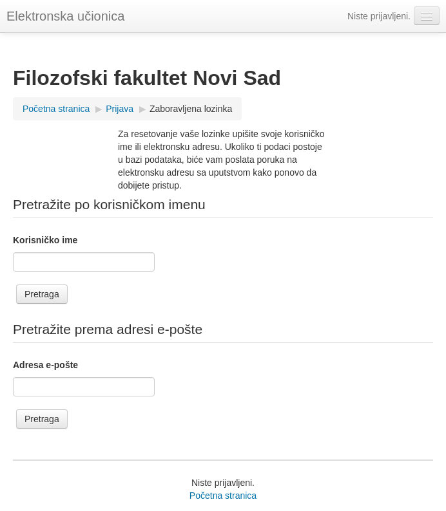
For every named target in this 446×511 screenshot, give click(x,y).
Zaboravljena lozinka (191, 109)
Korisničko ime (45, 240)
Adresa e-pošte (45, 365)
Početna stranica (223, 495)
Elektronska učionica (65, 16)
